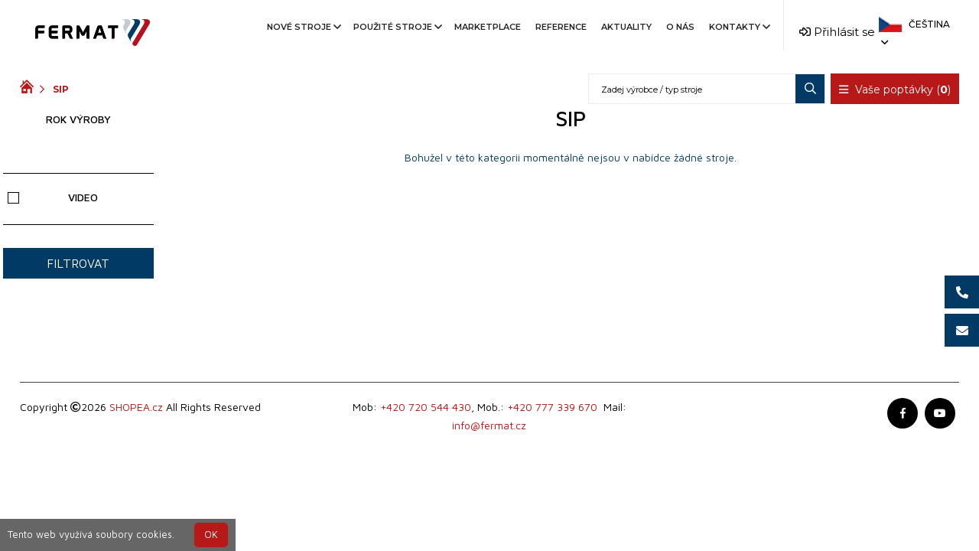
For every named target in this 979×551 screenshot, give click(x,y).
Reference (561, 26)
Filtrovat (78, 263)
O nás (680, 26)
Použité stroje (396, 27)
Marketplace (487, 26)
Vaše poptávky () (895, 89)
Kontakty (738, 27)
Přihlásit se (837, 31)
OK (211, 534)
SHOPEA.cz (136, 406)
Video (53, 197)
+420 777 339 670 (552, 406)
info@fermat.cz (489, 425)
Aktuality (626, 26)
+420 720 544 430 (425, 406)
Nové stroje (303, 27)
